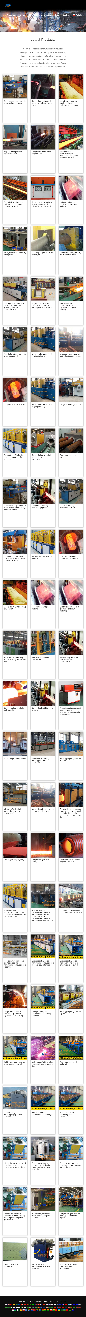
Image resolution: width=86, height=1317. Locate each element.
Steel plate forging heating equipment (15, 608)
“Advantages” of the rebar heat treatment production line (43, 1064)
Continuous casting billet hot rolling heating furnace (71, 911)
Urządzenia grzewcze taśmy (40, 861)
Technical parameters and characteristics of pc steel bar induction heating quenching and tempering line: (70, 813)
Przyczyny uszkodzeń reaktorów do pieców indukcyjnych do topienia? (42, 305)
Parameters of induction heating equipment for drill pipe (14, 457)
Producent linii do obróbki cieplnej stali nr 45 (70, 861)
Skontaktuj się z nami (40, 15)
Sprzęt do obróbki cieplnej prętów (43, 709)
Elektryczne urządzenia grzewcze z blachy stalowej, (69, 609)
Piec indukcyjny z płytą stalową (41, 608)
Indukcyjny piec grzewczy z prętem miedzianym (43, 810)
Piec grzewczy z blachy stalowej (69, 1063)
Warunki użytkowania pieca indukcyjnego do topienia (41, 1216)
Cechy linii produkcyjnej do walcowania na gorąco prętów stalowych (15, 204)
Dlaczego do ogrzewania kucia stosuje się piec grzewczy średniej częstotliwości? (14, 306)
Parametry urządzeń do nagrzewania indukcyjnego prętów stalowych (15, 558)
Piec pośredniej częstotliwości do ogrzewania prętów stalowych (68, 306)
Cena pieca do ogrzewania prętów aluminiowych (15, 102)
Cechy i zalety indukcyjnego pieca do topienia (13, 1115)
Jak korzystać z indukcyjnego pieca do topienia (41, 1266)
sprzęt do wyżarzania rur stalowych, (42, 557)
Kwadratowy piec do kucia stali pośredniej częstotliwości (70, 659)
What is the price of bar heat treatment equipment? (69, 1266)
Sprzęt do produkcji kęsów (15, 759)
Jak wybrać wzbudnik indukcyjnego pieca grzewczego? (12, 811)
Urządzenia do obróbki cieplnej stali (41, 153)
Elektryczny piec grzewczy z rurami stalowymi (70, 254)
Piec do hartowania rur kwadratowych (41, 658)
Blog (57, 15)
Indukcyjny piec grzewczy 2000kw (70, 760)
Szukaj (66, 15)
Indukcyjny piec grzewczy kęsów (70, 1012)
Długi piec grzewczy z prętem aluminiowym (69, 557)
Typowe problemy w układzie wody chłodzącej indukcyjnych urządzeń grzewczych (14, 1217)
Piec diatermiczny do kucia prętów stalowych (15, 355)
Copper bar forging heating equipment (40, 507)
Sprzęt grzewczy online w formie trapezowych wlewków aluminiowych (42, 204)
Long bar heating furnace (70, 405)
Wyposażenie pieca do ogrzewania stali (13, 153)
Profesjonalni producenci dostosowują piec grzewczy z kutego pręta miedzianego (70, 711)
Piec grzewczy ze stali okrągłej (68, 456)
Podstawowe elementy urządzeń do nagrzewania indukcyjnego (70, 1165)
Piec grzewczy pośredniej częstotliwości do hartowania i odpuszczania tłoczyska (15, 964)
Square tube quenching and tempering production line (15, 659)
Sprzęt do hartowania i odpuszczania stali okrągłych (41, 457)
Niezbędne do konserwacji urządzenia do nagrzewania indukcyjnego (15, 1165)
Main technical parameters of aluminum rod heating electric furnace (15, 508)
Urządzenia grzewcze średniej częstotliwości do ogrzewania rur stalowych (14, 1013)
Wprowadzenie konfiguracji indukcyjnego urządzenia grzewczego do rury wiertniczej (15, 913)
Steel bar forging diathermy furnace (67, 507)
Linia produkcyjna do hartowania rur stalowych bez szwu (42, 1013)
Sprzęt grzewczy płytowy (14, 860)
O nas (22, 15)
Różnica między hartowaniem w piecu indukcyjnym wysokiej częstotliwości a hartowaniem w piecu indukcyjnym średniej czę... (43, 915)
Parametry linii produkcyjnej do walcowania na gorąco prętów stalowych (69, 155)
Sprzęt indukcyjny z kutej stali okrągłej (14, 709)
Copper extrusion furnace (14, 405)
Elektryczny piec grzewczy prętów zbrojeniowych (14, 1063)
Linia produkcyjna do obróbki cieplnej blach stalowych (69, 204)
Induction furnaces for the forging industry (43, 355)
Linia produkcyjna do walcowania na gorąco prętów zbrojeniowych (69, 963)
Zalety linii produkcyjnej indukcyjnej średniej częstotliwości (42, 761)
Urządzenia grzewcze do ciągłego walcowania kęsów (70, 1216)
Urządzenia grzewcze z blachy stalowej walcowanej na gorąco (69, 103)
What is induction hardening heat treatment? (67, 1115)
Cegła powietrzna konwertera (11, 1265)
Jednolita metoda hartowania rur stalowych (42, 1114)
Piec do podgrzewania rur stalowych (42, 254)
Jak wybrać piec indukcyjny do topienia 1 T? (15, 254)
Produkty (11, 15)
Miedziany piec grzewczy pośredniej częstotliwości (70, 355)
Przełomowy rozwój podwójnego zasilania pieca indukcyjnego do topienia (41, 1166)
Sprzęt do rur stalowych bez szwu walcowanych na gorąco (43, 103)
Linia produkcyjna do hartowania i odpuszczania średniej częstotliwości (43, 963)
